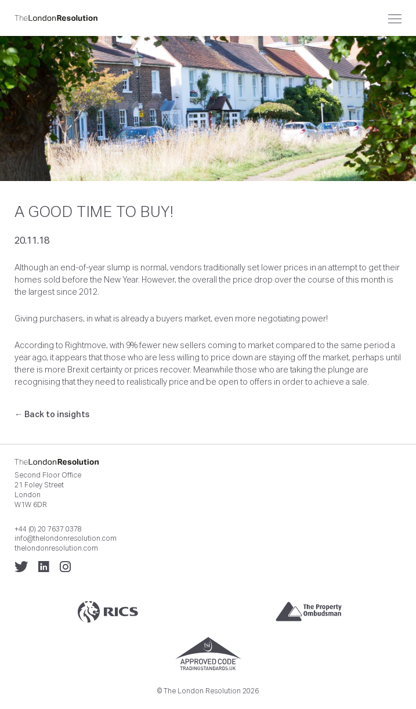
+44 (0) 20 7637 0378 (48, 529)
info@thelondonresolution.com (66, 538)
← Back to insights (52, 414)
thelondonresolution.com (56, 548)
